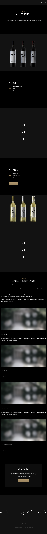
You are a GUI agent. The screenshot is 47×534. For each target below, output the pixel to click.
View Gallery (23, 480)
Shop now (13, 96)
